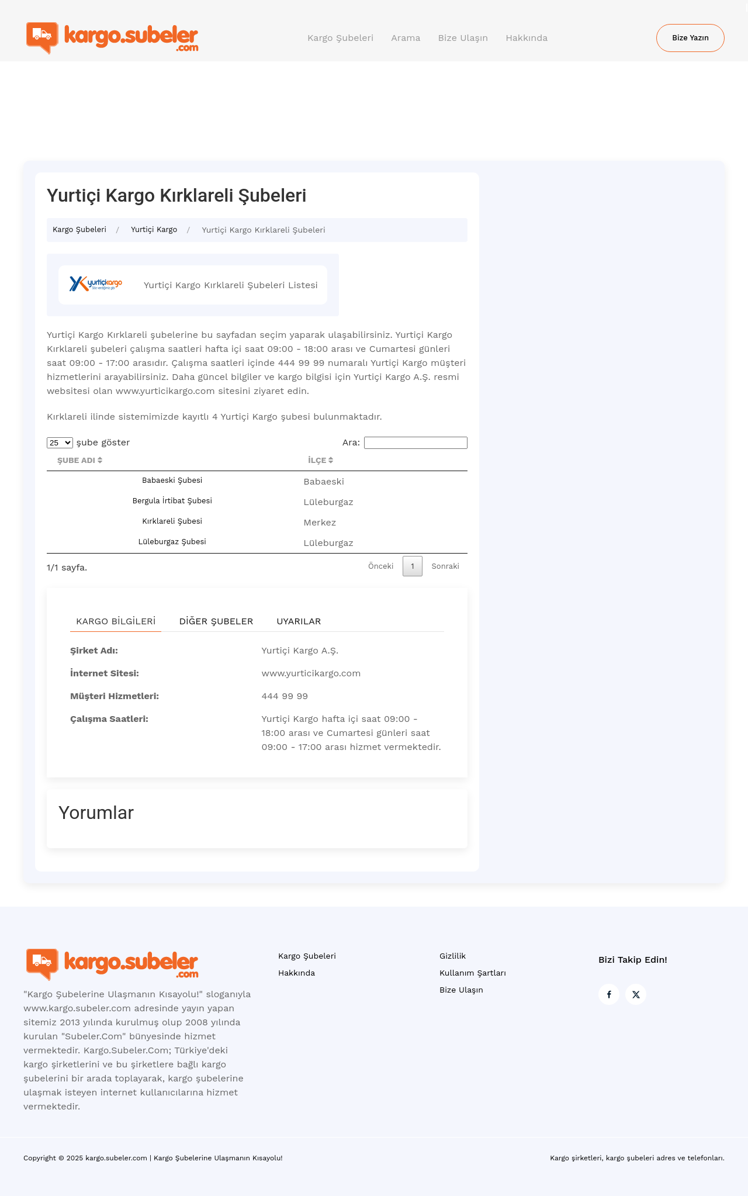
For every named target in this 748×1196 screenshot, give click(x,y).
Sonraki (446, 566)
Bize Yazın (690, 37)
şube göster (88, 442)
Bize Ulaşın (463, 37)
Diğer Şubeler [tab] (216, 621)
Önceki (380, 566)
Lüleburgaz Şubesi (172, 541)
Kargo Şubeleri (340, 37)
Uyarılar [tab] (298, 621)
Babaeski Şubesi (172, 480)
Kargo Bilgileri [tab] (115, 621)
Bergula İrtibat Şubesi (172, 500)
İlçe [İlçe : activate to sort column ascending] (320, 460)
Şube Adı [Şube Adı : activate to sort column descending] (79, 460)
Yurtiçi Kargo (154, 229)
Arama (405, 37)
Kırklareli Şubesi (172, 521)
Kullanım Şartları (472, 972)
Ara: (405, 442)
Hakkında (526, 37)
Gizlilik (452, 955)
